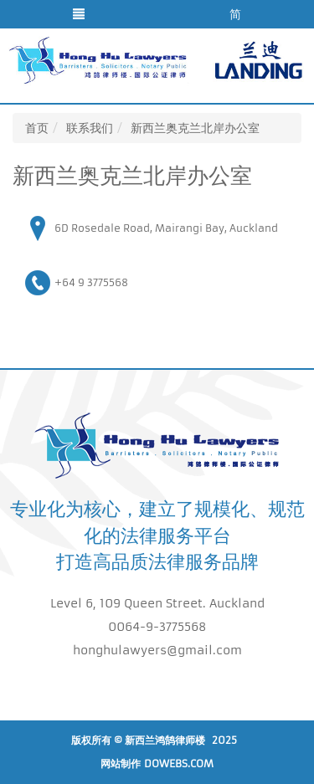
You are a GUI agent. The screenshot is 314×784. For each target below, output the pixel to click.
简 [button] (235, 14)
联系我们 (89, 128)
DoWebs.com (179, 763)
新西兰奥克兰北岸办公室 (195, 128)
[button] (78, 14)
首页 (37, 128)
